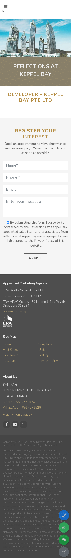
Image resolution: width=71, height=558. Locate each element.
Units (42, 350)
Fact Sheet (10, 350)
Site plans (45, 344)
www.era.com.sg (14, 311)
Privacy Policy (48, 360)
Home (7, 344)
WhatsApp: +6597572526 (22, 407)
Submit (35, 258)
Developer (10, 355)
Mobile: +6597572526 (19, 402)
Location (9, 360)
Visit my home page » (17, 414)
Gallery (43, 355)
